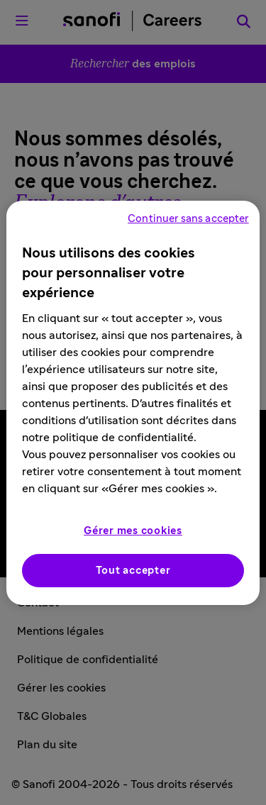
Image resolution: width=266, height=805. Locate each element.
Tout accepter (133, 570)
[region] (132, 403)
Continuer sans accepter (188, 218)
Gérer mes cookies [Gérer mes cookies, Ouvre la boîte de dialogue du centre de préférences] (133, 531)
